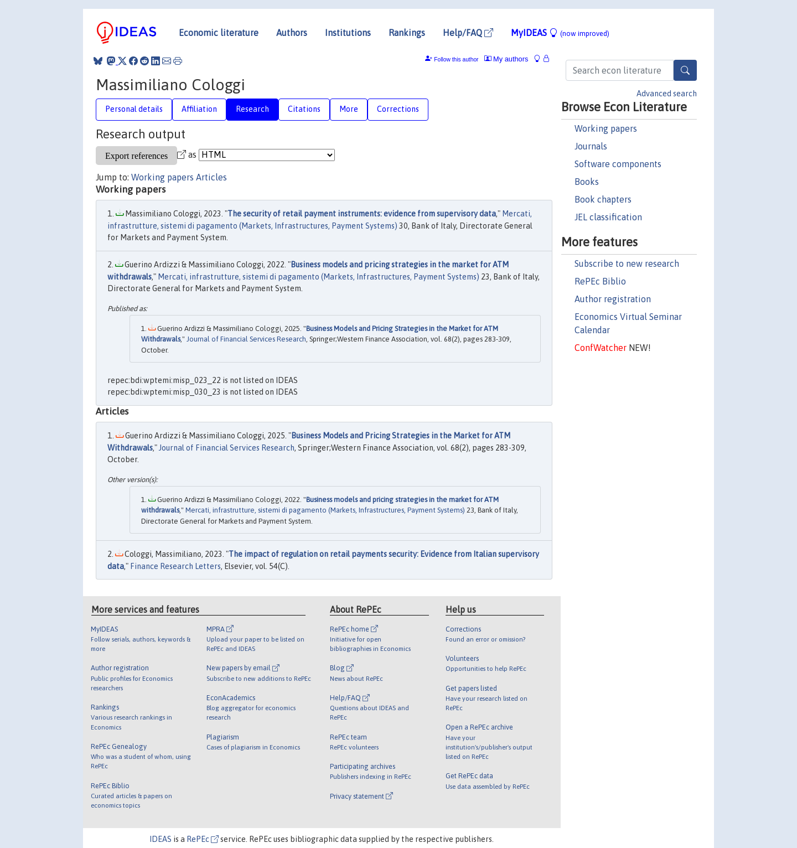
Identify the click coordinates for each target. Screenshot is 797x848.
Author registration (613, 299)
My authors (506, 59)
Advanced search (666, 93)
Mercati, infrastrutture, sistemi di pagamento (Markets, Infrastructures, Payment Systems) (318, 276)
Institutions (348, 33)
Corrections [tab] (398, 109)
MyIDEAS (560, 33)
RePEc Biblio (600, 281)
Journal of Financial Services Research (246, 339)
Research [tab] (252, 109)
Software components (618, 164)
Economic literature (218, 33)
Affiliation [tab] (199, 109)
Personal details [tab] (134, 109)
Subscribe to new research (627, 263)
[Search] (685, 70)
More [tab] (348, 109)
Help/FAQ (468, 33)
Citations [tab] (304, 109)
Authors (291, 33)
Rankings (407, 33)
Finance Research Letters (175, 566)
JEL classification (608, 217)
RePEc (203, 839)
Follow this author (456, 59)
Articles (211, 177)
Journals (591, 146)
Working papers (606, 128)
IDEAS (160, 839)
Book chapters (603, 199)
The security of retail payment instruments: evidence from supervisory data (361, 213)
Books (587, 182)
